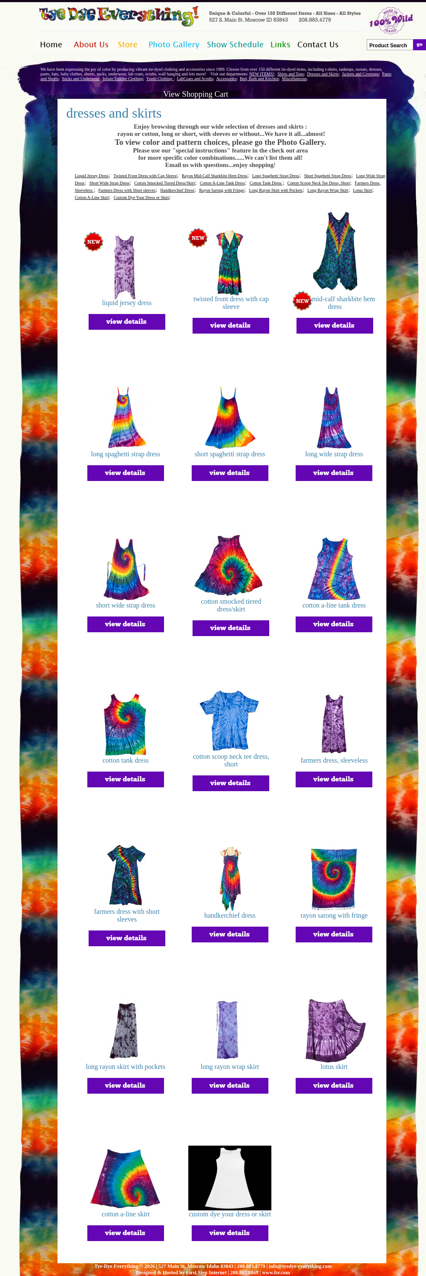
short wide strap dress (125, 605)
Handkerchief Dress (177, 190)
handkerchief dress (229, 915)
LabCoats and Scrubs (195, 78)
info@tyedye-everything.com (300, 1266)
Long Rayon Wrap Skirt (328, 190)
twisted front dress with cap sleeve (231, 302)
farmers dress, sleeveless (334, 760)
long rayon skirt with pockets (126, 1066)
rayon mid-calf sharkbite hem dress (335, 302)
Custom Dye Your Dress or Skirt (141, 197)
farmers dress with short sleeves (127, 915)
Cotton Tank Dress (266, 183)
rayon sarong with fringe (334, 915)
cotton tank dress (126, 760)
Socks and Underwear (80, 78)
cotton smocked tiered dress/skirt (231, 605)
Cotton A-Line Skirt (92, 197)
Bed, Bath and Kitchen (259, 78)
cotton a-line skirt (126, 1214)
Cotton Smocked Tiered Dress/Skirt (164, 183)
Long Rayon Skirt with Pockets (276, 190)
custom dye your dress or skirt (230, 1214)
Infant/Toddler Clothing (123, 78)
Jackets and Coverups (360, 74)
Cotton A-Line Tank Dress (222, 183)
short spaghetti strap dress (230, 454)
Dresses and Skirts (323, 74)
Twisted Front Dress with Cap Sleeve (145, 175)
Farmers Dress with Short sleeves (126, 190)
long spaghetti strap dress (125, 454)
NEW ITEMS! (261, 74)
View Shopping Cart (195, 93)
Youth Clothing (159, 78)
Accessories (226, 78)
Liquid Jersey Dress (91, 175)
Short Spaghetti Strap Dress (327, 175)
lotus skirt (334, 1066)
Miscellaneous (294, 78)
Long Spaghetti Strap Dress (275, 175)
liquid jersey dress (127, 302)
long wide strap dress (334, 454)
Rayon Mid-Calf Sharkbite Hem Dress (215, 175)
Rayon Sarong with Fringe (221, 190)
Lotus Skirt (362, 190)
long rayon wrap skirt (230, 1066)
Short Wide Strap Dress (109, 183)
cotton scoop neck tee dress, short (231, 760)
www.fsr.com (276, 1273)
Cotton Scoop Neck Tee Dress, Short (319, 183)
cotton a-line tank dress (334, 605)
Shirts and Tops (290, 74)
